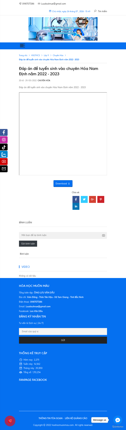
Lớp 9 (46, 55)
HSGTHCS (35, 55)
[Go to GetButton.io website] (117, 426)
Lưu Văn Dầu (36, 311)
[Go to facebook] (117, 420)
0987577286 (26, 3)
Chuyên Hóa (58, 55)
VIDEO (26, 266)
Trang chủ (23, 55)
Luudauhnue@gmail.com (52, 3)
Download (63, 183)
